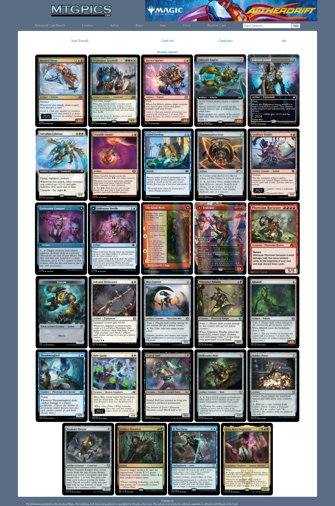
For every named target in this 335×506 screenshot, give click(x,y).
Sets (163, 25)
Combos (87, 25)
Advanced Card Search (50, 25)
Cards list (167, 41)
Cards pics (226, 41)
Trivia (187, 25)
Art (284, 41)
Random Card (217, 25)
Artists (114, 25)
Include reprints (167, 52)
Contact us (168, 500)
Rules (139, 25)
